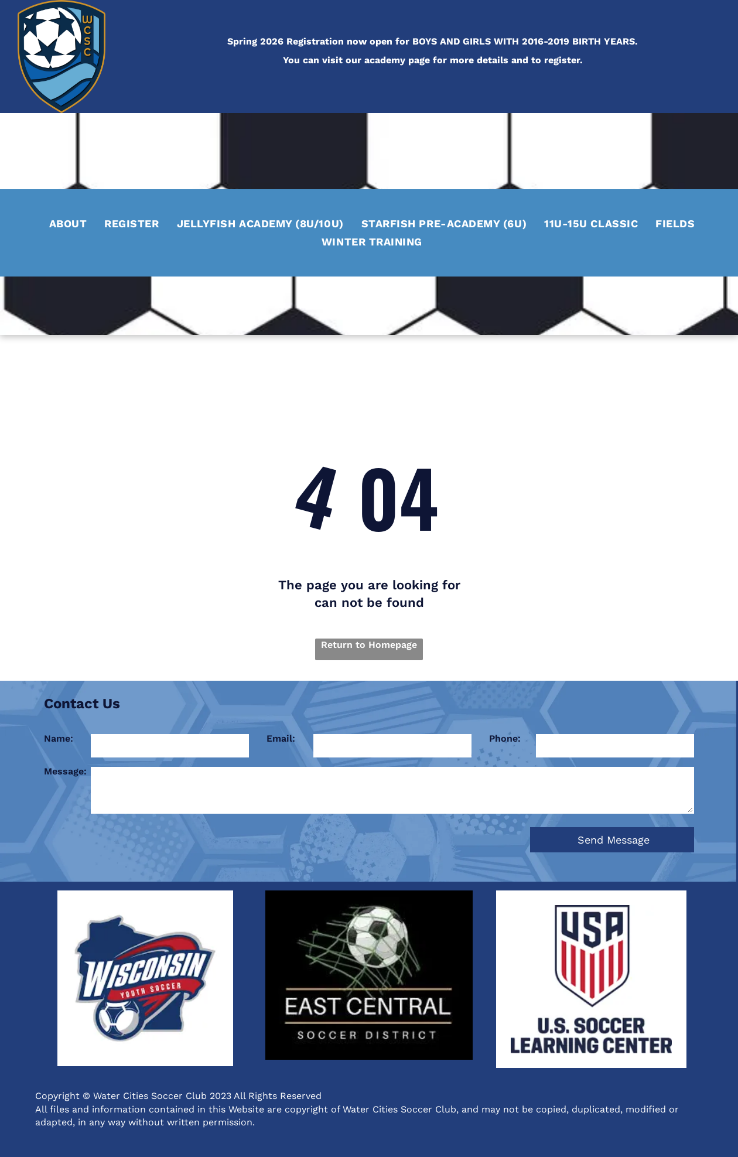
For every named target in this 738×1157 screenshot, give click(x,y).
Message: (65, 771)
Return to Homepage (369, 644)
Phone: (505, 738)
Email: (280, 738)
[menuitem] (68, 222)
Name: (58, 738)
